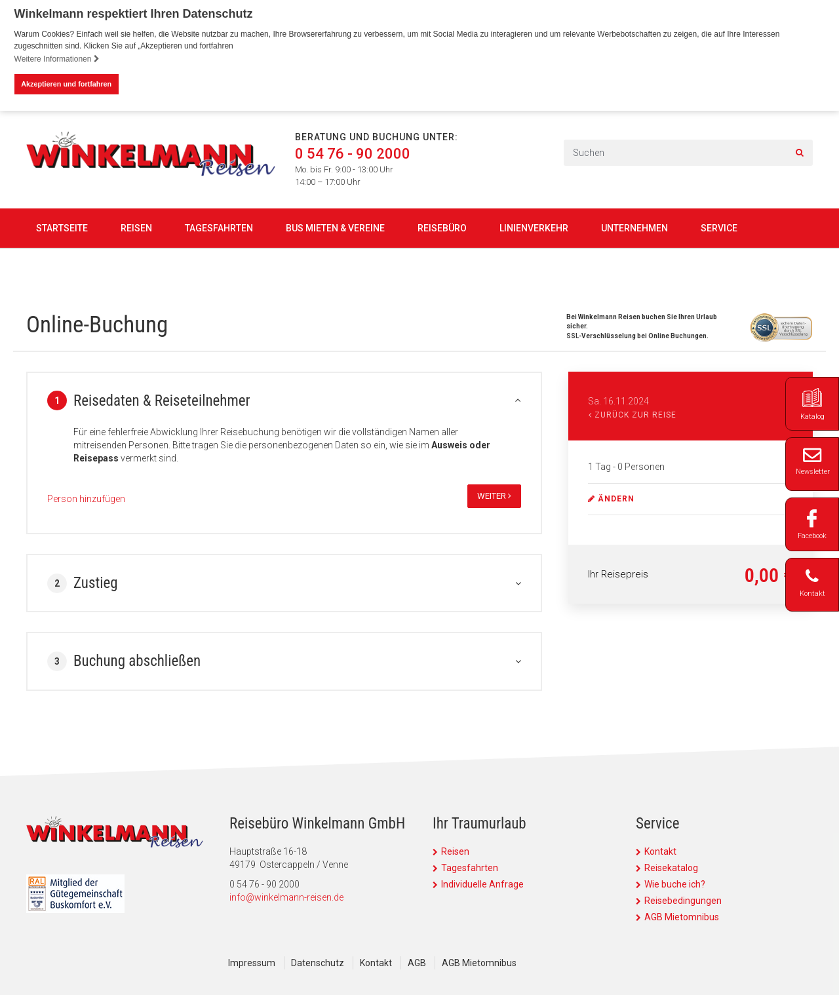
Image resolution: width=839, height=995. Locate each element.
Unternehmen (634, 227)
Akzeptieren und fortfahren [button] (66, 84)
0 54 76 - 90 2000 (352, 154)
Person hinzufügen (86, 499)
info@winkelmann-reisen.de (286, 897)
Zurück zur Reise (632, 414)
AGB (417, 963)
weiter (494, 496)
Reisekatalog (671, 868)
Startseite (62, 227)
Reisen (136, 227)
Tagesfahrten (219, 227)
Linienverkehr (533, 227)
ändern (611, 498)
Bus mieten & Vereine (335, 227)
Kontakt (660, 851)
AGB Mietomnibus (681, 917)
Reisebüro (442, 227)
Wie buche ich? (674, 884)
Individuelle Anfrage (482, 884)
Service (719, 227)
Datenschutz (317, 963)
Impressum (251, 963)
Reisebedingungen (683, 900)
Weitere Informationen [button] (57, 59)
